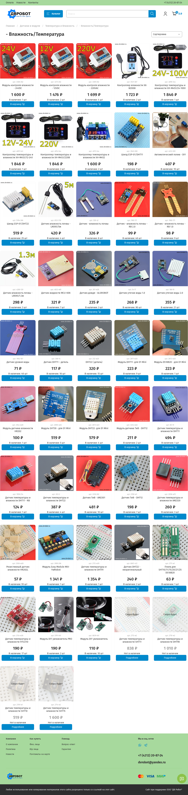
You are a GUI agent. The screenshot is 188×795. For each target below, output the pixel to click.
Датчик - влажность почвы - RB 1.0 (170, 225)
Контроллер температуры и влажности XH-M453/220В (56, 156)
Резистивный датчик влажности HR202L (17, 568)
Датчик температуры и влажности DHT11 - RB (18, 499)
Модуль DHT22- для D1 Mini (93, 428)
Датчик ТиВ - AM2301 (94, 497)
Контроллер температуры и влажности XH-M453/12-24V (17, 156)
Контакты (33, 2)
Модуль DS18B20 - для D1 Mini (170, 362)
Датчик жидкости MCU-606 (55, 292)
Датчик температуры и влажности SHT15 (56, 709)
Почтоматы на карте (40, 754)
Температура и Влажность (59, 25)
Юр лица (34, 749)
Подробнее (132, 657)
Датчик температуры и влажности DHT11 (170, 430)
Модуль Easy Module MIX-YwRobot (55, 568)
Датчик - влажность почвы (94, 223)
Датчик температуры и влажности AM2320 (170, 499)
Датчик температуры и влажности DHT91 (94, 568)
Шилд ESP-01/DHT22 (18, 223)
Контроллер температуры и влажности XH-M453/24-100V (170, 87)
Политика (10, 749)
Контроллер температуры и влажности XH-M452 (94, 156)
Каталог (53, 13)
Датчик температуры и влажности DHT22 (56, 499)
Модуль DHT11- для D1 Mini (132, 362)
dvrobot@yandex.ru (152, 762)
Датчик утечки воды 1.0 (132, 292)
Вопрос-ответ (68, 744)
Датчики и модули (30, 25)
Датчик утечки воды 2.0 (170, 292)
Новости (21, 2)
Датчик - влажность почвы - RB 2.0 (132, 225)
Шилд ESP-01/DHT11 (132, 154)
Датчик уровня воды (18, 362)
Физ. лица (35, 744)
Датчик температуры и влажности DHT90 (170, 640)
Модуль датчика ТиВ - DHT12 (132, 428)
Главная (10, 25)
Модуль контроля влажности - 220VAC (94, 87)
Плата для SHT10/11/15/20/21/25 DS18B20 (170, 569)
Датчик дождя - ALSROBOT (94, 292)
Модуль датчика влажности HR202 (18, 430)
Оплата (10, 2)
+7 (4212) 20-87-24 (173, 2)
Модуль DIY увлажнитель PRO (56, 638)
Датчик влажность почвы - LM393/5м (55, 225)
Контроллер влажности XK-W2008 (132, 87)
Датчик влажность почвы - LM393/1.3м (17, 294)
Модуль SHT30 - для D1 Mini (56, 428)
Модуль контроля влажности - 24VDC (18, 87)
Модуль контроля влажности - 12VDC (56, 87)
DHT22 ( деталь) (94, 362)
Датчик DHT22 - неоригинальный (132, 568)
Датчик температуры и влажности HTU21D (18, 640)
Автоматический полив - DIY (170, 154)
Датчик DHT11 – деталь (56, 362)
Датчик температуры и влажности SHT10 (18, 709)
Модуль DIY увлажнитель (94, 638)
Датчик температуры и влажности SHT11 (132, 640)
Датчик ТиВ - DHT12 (132, 497)
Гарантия (66, 749)
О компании (12, 744)
